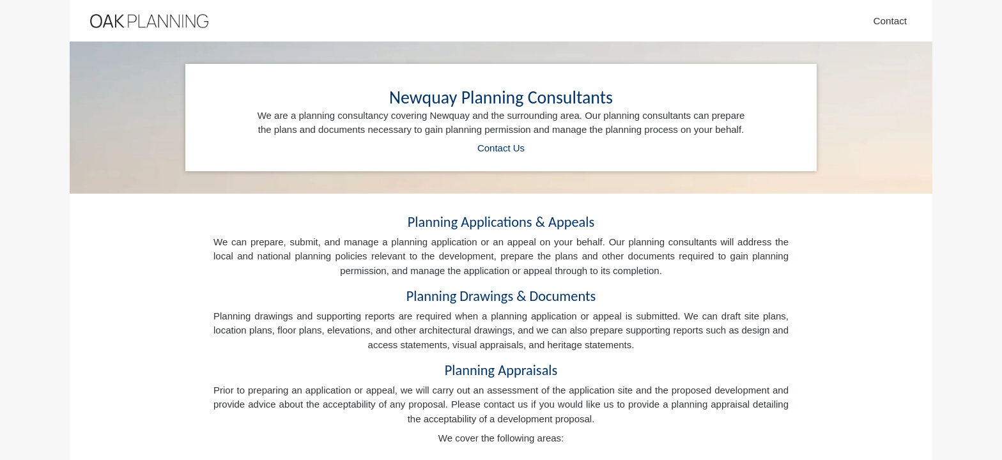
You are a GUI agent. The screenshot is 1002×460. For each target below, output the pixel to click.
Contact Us (501, 147)
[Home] (149, 21)
